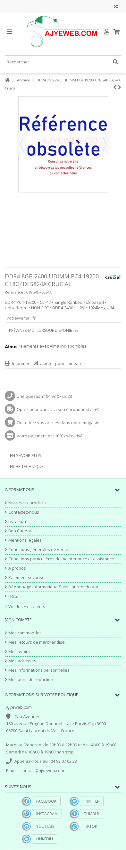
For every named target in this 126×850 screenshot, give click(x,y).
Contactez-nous (23, 512)
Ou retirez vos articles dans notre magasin (58, 422)
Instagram (47, 814)
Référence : (15, 292)
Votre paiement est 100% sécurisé (50, 436)
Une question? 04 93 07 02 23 (44, 396)
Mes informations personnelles (39, 670)
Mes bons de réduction (30, 679)
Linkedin (44, 839)
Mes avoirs (19, 651)
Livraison (17, 521)
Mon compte (18, 619)
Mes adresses (22, 661)
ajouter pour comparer (62, 363)
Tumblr (91, 814)
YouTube (45, 826)
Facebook (46, 801)
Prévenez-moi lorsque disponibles (43, 330)
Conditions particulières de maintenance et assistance (61, 559)
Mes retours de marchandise (36, 642)
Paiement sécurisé (26, 577)
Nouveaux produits (27, 503)
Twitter (91, 801)
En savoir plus (25, 455)
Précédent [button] (22, 144)
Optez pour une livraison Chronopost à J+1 (58, 409)
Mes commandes (25, 633)
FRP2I (13, 596)
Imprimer (20, 363)
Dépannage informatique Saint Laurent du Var (53, 587)
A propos (17, 568)
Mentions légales (25, 540)
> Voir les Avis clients (25, 606)
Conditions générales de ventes (39, 549)
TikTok (90, 826)
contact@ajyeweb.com (42, 770)
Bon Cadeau (20, 531)
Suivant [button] (104, 144)
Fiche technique (27, 466)
